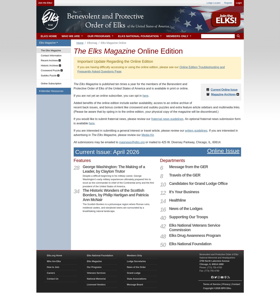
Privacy (226, 284)
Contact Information (51, 55)
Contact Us (52, 279)
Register (228, 3)
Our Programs (94, 267)
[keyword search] (218, 36)
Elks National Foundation (100, 255)
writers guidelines (196, 130)
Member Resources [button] (51, 91)
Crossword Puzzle (52, 70)
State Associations (136, 279)
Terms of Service (212, 284)
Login (239, 3)
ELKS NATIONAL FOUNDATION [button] (139, 36)
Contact (236, 284)
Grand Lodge (134, 273)
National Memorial (96, 279)
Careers (51, 273)
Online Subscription (51, 83)
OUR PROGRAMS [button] (99, 36)
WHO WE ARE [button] (71, 36)
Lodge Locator (213, 3)
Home (80, 42)
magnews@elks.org (132, 142)
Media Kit (148, 135)
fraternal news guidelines (167, 119)
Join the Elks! (45, 3)
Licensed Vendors (96, 284)
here (145, 95)
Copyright (208, 288)
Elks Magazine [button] (47, 42)
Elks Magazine (94, 261)
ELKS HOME (49, 36)
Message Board (135, 284)
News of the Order (136, 267)
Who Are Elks (54, 261)
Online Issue (223, 151)
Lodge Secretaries (136, 261)
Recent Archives (51, 60)
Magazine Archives (223, 94)
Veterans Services (96, 273)
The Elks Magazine (51, 50)
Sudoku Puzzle (50, 75)
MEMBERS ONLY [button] (177, 36)
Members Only (134, 255)
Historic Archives (51, 65)
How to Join (53, 267)
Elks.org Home (54, 255)
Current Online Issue (224, 89)
